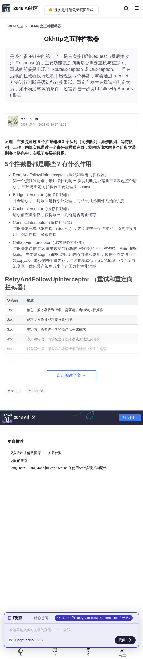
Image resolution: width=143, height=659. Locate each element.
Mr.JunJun (29, 119)
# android (36, 391)
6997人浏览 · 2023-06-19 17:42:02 (43, 124)
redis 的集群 (19, 460)
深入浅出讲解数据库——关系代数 (36, 453)
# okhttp (14, 391)
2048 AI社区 (14, 26)
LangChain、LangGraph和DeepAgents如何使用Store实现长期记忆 (58, 468)
